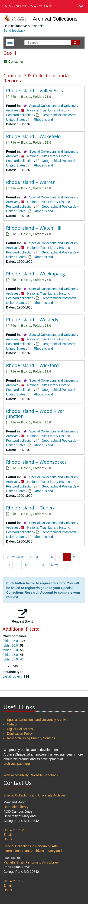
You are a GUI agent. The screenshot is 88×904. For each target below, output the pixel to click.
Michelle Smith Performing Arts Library (31, 862)
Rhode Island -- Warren (31, 182)
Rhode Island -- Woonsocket (36, 462)
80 (44, 565)
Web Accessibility (16, 775)
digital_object (13, 676)
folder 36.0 (11, 650)
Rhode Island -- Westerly (32, 319)
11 (17, 565)
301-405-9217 (13, 881)
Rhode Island (43, 119)
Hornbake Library (15, 807)
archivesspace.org (16, 763)
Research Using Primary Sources (31, 738)
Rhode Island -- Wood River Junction (35, 413)
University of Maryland (26, 6)
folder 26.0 (11, 645)
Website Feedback (44, 775)
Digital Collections (20, 729)
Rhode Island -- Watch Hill (33, 228)
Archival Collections (55, 19)
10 (8, 565)
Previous (15, 557)
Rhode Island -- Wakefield (33, 136)
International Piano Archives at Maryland (32, 851)
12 (26, 565)
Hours (7, 839)
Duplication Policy (20, 733)
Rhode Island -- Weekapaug (35, 274)
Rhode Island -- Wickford (32, 365)
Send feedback (14, 30)
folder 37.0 (11, 659)
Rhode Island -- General (31, 508)
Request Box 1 (22, 616)
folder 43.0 (11, 655)
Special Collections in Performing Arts (30, 846)
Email (7, 834)
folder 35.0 (11, 641)
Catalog (12, 724)
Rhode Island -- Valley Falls (34, 90)
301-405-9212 (13, 830)
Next (56, 565)
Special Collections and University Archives (38, 720)
